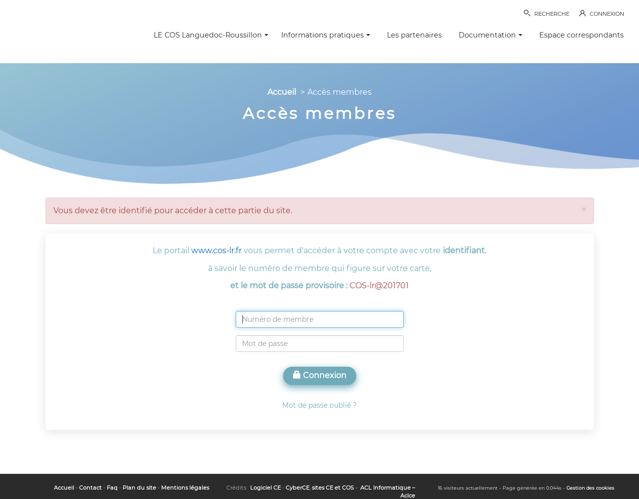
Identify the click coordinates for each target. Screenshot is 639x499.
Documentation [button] (490, 35)
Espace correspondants (581, 35)
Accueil (281, 92)
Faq (112, 487)
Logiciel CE (265, 487)
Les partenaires (414, 35)
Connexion (319, 375)
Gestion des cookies (590, 488)
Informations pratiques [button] (325, 35)
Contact (90, 487)
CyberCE (297, 487)
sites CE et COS (333, 487)
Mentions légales (185, 487)
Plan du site (139, 487)
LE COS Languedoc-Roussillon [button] (211, 35)
